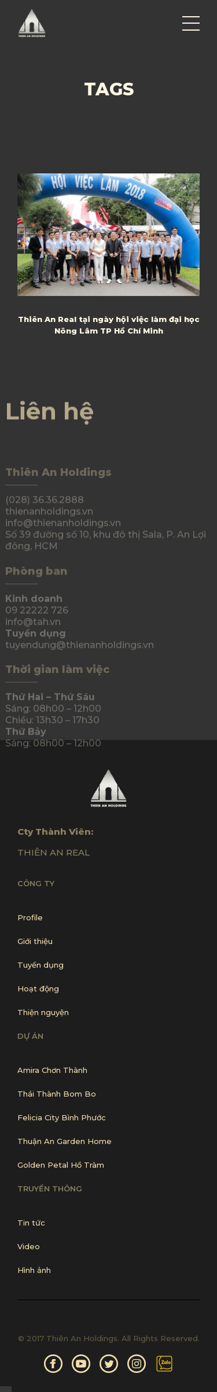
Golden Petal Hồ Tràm (60, 1164)
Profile (30, 917)
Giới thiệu (35, 941)
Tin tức (31, 1222)
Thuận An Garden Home (64, 1141)
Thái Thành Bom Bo (56, 1093)
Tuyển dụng (40, 964)
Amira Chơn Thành (52, 1070)
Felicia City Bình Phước (61, 1117)
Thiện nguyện (43, 1012)
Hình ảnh (34, 1270)
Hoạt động (38, 988)
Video (28, 1246)
